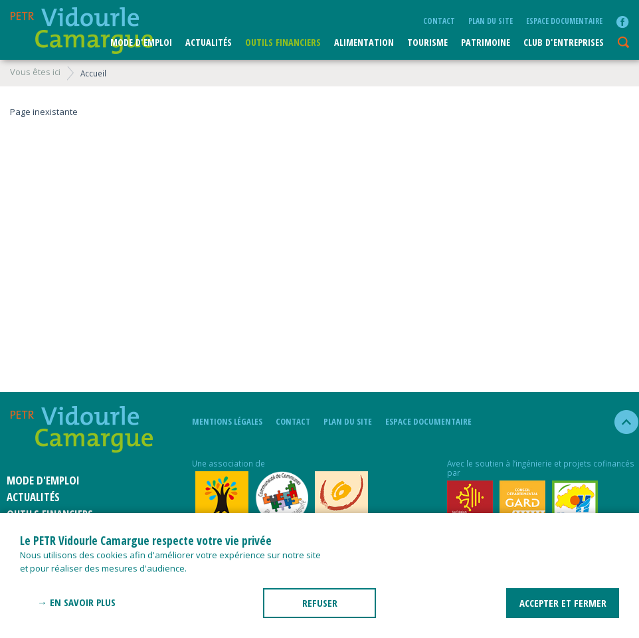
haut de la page (620, 422)
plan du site (490, 20)
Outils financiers (283, 42)
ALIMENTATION (364, 42)
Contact (439, 20)
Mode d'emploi (141, 42)
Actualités (208, 42)
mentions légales (227, 421)
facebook (622, 22)
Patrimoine (485, 42)
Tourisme (427, 42)
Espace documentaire (564, 20)
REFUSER (319, 602)
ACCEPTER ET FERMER (562, 602)
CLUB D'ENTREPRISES (563, 42)
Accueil (93, 73)
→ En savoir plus (76, 602)
